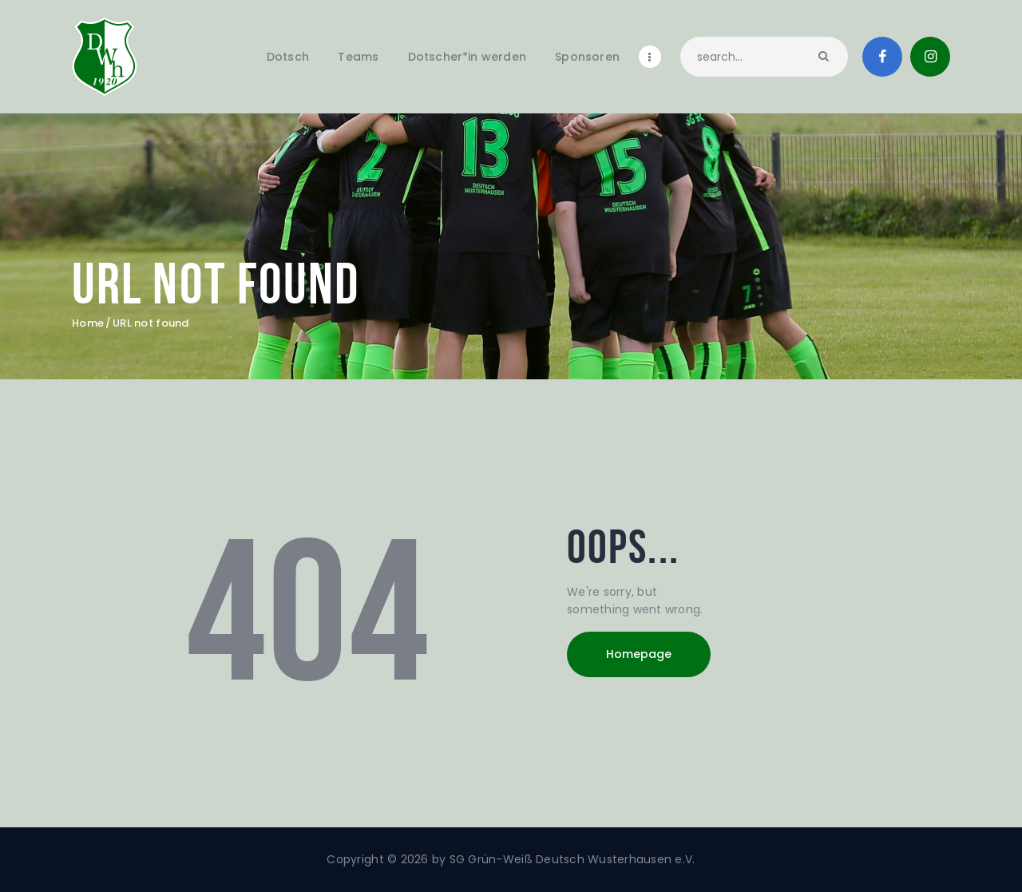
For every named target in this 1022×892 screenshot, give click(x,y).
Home (88, 323)
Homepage (638, 654)
